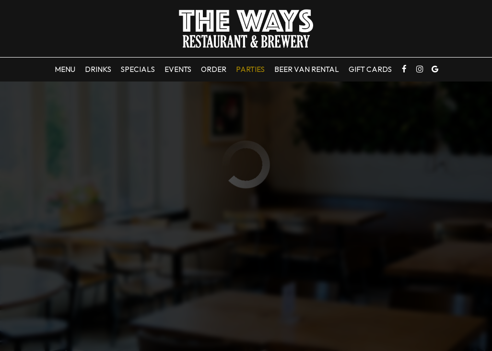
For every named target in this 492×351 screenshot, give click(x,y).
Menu (65, 69)
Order (213, 69)
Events (177, 69)
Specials (138, 69)
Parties (250, 69)
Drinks (98, 69)
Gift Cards (370, 69)
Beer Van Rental (306, 69)
